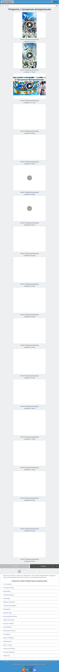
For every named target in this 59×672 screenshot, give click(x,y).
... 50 (38, 571)
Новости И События (9, 648)
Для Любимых (7, 627)
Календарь (6, 598)
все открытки (7, 2)
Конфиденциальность (19, 664)
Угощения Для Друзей (9, 605)
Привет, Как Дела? (8, 620)
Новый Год (6, 655)
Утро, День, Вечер (8, 587)
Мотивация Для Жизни (10, 616)
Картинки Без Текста (9, 630)
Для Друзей (6, 609)
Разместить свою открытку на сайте (44, 661)
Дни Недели (6, 591)
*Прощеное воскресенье (32, 39)
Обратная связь (27, 661)
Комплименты (7, 641)
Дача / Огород (7, 645)
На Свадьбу (6, 634)
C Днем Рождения (8, 595)
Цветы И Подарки (8, 638)
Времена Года (7, 613)
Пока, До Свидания (9, 652)
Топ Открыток (7, 584)
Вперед (43, 566)
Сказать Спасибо (8, 623)
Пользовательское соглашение (37, 664)
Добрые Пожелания (9, 602)
